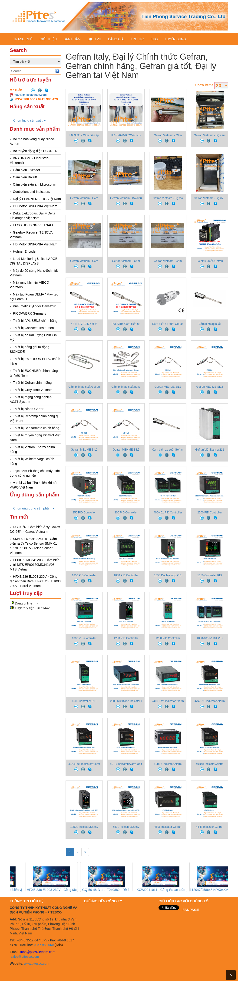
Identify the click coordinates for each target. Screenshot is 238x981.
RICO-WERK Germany (29, 313)
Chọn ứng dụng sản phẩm (34, 508)
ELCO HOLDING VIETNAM (33, 225)
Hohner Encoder (25, 251)
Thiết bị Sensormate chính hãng (36, 428)
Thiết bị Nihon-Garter (28, 409)
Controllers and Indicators (31, 191)
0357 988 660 (44, 945)
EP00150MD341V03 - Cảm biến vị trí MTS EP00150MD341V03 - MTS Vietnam (35, 564)
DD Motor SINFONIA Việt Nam (35, 206)
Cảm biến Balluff (25, 177)
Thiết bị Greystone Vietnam (32, 390)
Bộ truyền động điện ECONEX (35, 151)
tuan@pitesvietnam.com (30, 94)
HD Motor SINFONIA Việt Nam (35, 244)
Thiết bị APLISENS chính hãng (35, 320)
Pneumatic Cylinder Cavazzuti (34, 306)
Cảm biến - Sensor (26, 170)
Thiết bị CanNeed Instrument (34, 328)
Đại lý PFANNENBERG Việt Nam (37, 199)
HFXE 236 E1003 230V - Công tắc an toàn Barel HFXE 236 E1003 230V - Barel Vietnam (35, 581)
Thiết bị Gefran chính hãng (32, 382)
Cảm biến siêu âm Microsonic (34, 184)
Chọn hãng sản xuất (29, 120)
